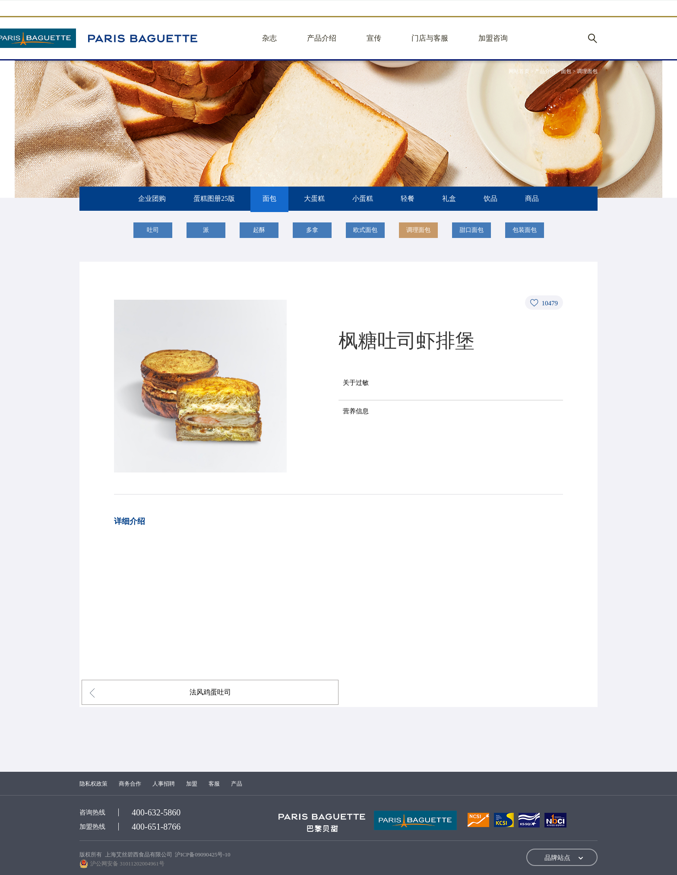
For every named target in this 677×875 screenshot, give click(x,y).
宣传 (374, 38)
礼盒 (449, 198)
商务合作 (130, 783)
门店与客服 (429, 38)
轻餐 (407, 198)
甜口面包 (471, 230)
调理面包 (418, 230)
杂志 (269, 38)
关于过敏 (356, 382)
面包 (269, 198)
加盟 (191, 783)
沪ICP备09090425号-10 (203, 854)
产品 (236, 783)
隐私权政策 (93, 783)
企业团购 (152, 198)
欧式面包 (365, 230)
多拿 (312, 230)
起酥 (259, 230)
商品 (532, 198)
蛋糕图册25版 (214, 198)
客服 (214, 783)
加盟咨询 (493, 38)
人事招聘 (163, 783)
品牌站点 (557, 857)
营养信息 (356, 411)
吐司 (153, 230)
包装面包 (524, 230)
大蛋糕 (314, 198)
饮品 (490, 198)
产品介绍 (321, 38)
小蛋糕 (362, 198)
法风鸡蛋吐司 (210, 692)
